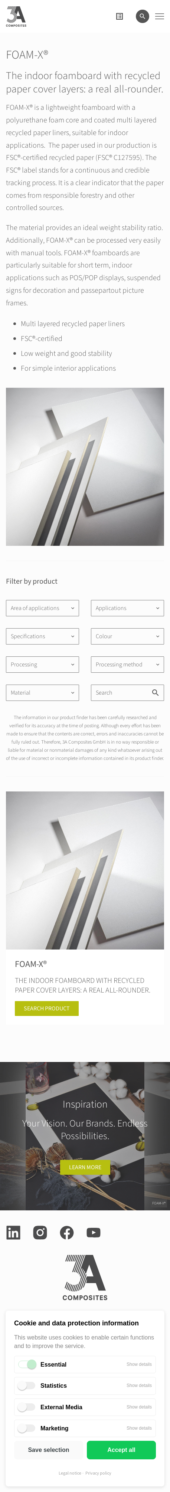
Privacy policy (98, 1473)
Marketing (54, 1428)
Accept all (121, 1450)
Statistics (53, 1386)
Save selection (48, 1450)
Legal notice (70, 1473)
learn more (85, 1167)
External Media (61, 1407)
